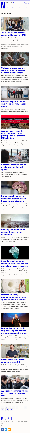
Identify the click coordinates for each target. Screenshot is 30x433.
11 (25, 407)
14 (11, 410)
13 (7, 410)
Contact (3, 426)
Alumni (27, 8)
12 (2, 410)
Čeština (26, 3)
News (8, 8)
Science (14, 8)
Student (21, 8)
